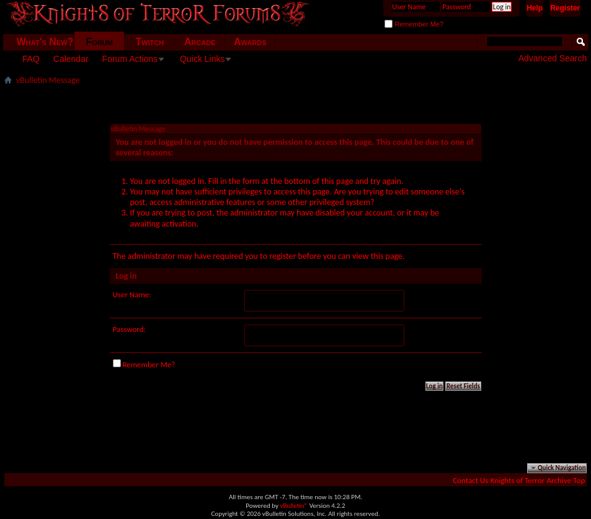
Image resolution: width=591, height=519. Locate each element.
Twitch (149, 42)
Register (565, 8)
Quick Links (202, 59)
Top (579, 480)
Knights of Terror (517, 480)
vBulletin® (294, 506)
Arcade (200, 42)
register (282, 256)
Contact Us (470, 480)
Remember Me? (413, 24)
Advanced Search (552, 58)
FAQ (31, 59)
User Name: (132, 294)
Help (535, 8)
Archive (559, 480)
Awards (250, 42)
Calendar (71, 59)
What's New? (45, 42)
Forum (99, 42)
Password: (129, 329)
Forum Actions (130, 59)
